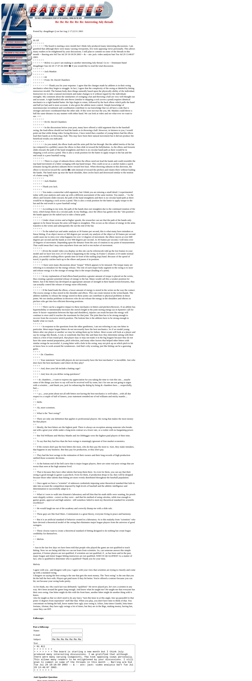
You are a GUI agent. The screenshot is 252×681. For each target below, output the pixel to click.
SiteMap (90, 670)
